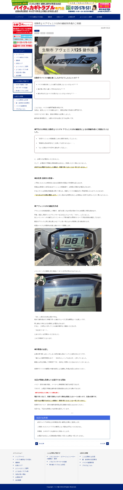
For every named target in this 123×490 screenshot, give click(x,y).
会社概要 (102, 17)
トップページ (22, 17)
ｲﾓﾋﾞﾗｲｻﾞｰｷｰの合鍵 (21, 87)
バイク (36, 33)
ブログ (36, 30)
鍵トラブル (50, 33)
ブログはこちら (20, 109)
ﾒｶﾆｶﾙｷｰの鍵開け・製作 (22, 84)
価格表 (53, 17)
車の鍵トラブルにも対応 (22, 90)
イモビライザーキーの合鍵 (58, 462)
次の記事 (102, 443)
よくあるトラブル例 (22, 69)
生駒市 (42, 33)
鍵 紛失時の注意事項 (22, 103)
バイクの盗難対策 (21, 106)
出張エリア (62, 17)
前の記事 (41, 443)
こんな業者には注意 (22, 100)
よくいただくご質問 (89, 17)
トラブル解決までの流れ (38, 17)
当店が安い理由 (20, 72)
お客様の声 (74, 17)
